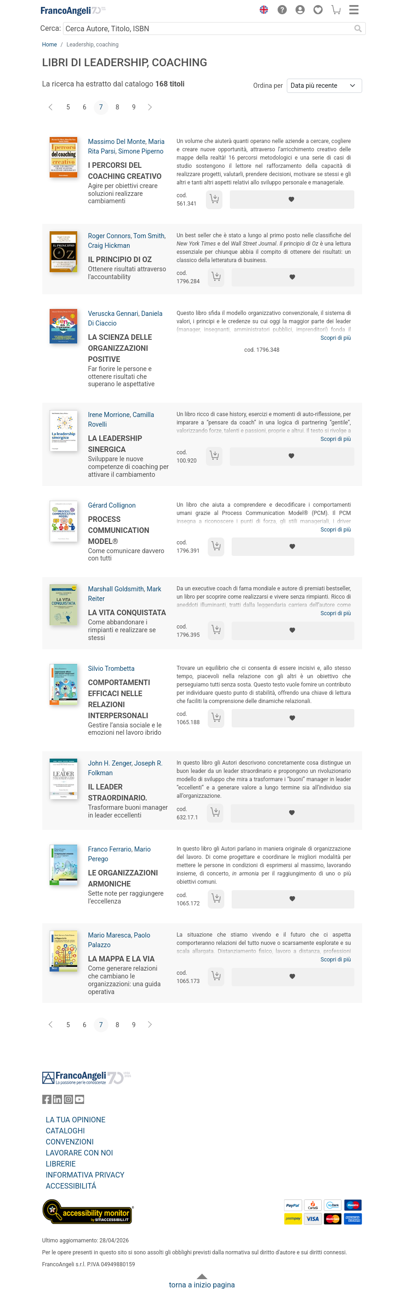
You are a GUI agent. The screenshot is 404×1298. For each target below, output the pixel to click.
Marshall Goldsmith (116, 589)
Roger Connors (109, 236)
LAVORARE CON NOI (79, 1153)
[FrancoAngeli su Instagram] (68, 1101)
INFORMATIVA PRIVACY (85, 1175)
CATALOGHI (65, 1130)
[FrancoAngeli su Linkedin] (57, 1101)
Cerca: (50, 28)
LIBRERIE (61, 1164)
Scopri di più (336, 338)
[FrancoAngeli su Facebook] (46, 1101)
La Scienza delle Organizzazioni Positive (120, 348)
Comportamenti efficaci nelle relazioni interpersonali (119, 699)
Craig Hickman (109, 245)
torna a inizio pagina (202, 1285)
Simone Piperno (141, 151)
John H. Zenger (109, 763)
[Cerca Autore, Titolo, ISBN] (207, 28)
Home (49, 44)
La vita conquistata (127, 612)
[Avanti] (150, 107)
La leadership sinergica (115, 444)
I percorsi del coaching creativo (125, 171)
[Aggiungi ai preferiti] (292, 199)
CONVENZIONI (70, 1142)
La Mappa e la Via (121, 959)
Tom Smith (149, 236)
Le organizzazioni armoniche (123, 878)
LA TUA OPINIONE (76, 1119)
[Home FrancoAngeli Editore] (73, 11)
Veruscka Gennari (113, 313)
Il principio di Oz (120, 259)
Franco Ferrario (109, 849)
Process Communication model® (118, 530)
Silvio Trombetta (111, 668)
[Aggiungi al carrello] (214, 199)
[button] (262, 11)
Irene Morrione (109, 414)
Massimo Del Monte (117, 141)
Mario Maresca (109, 935)
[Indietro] (51, 107)
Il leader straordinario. (118, 792)
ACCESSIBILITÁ (71, 1186)
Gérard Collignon (112, 505)
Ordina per (268, 85)
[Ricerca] (358, 28)
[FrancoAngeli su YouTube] (79, 1101)
